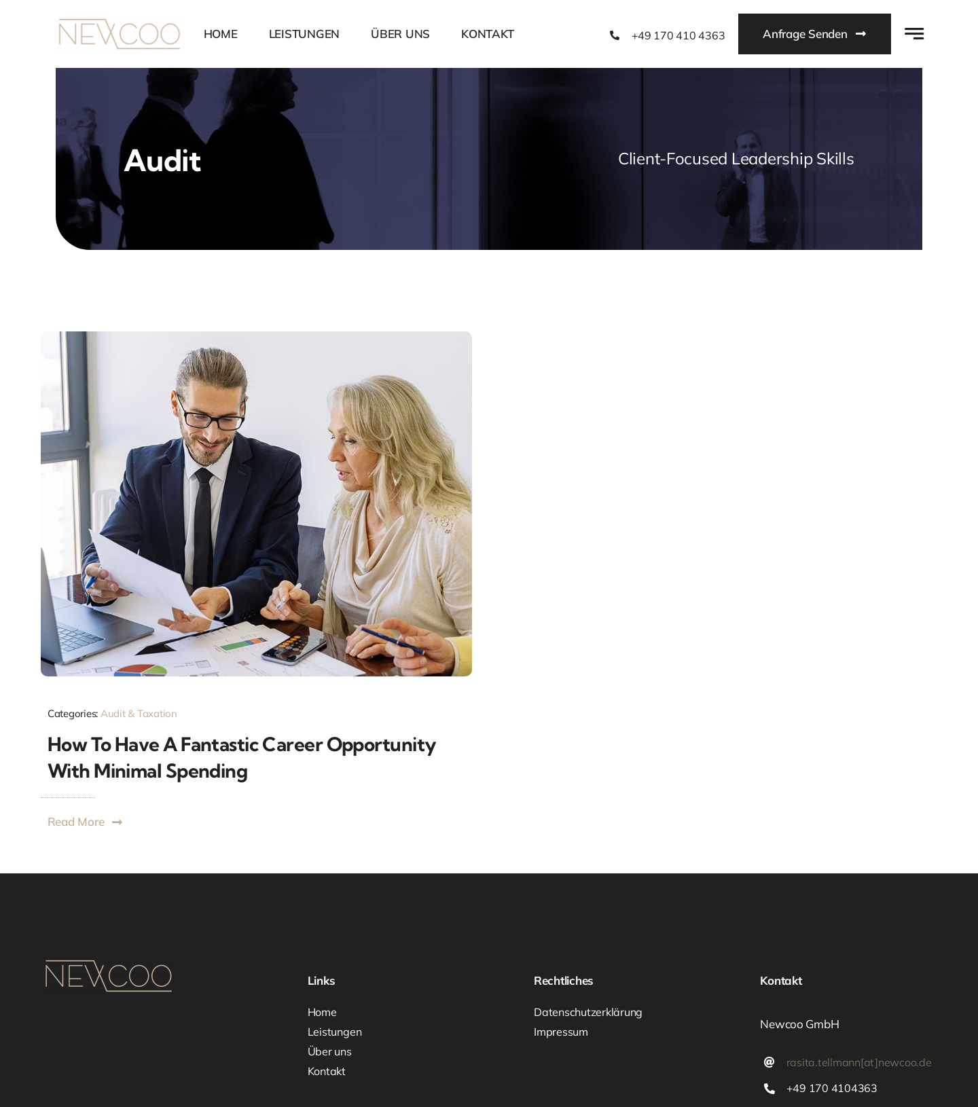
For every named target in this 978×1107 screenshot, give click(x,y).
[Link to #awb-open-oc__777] (914, 33)
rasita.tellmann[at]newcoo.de (859, 1062)
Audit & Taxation (139, 713)
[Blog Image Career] (256, 337)
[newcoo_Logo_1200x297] (119, 23)
